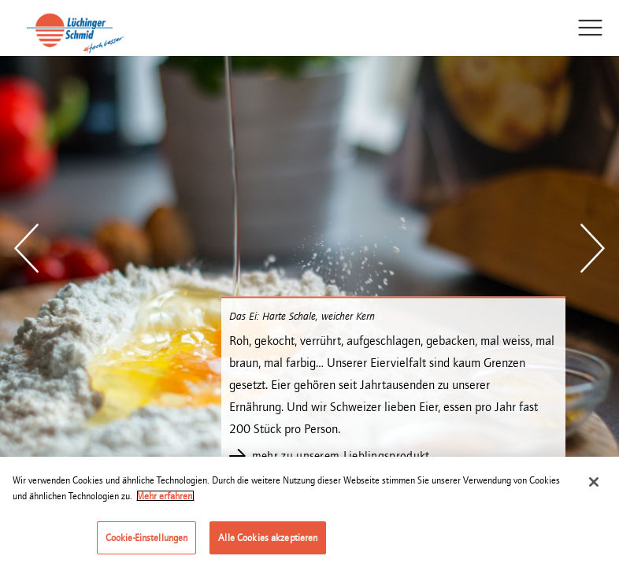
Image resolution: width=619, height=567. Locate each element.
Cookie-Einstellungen (147, 538)
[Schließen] (593, 482)
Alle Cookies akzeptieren (267, 538)
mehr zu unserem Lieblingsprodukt (341, 455)
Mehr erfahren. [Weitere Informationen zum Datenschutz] (165, 496)
